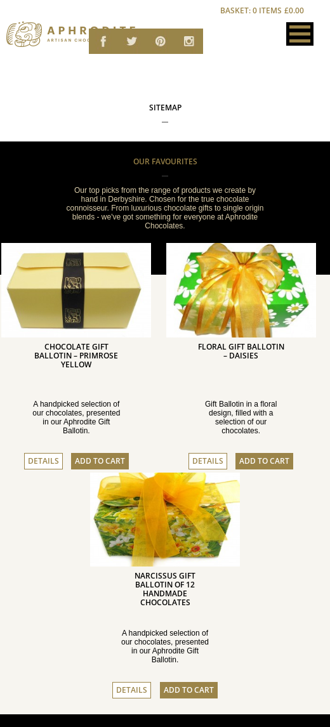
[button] (300, 34)
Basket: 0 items (262, 10)
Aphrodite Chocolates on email (189, 43)
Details (43, 461)
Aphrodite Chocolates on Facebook (103, 43)
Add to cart (100, 461)
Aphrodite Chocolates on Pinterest (160, 43)
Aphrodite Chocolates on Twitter (131, 43)
